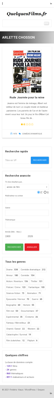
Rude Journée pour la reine (27, 97)
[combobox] (27, 187)
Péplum (32, 340)
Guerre (37, 299)
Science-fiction (15, 293)
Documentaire (29, 311)
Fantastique (36, 287)
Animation (34, 293)
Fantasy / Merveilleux (18, 323)
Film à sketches (15, 340)
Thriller (36, 281)
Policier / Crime (15, 287)
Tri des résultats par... (14, 182)
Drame (12, 269)
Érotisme (31, 317)
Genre (7, 208)
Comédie (27, 275)
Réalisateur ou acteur (14, 196)
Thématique (10, 220)
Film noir (12, 311)
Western (33, 329)
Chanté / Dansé (15, 329)
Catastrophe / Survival (18, 334)
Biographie (13, 305)
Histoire (28, 305)
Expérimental (14, 317)
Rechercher (40, 160)
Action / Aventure (17, 281)
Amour (12, 275)
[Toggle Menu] (46, 23)
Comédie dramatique (32, 134)
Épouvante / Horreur (17, 299)
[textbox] (7, 200)
